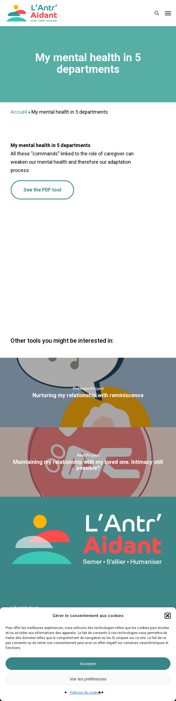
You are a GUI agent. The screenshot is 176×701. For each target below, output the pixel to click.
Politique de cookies (85, 693)
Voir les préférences (88, 679)
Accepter (88, 663)
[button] (167, 615)
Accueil (19, 112)
